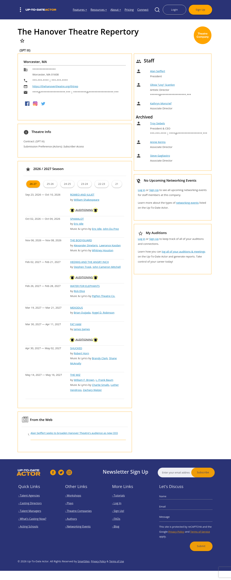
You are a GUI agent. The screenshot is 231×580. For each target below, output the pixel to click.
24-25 (67, 184)
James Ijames (82, 329)
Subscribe (217, 472)
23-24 (84, 184)
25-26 (50, 184)
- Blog (120, 523)
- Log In (121, 507)
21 (116, 184)
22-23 (101, 184)
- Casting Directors (33, 507)
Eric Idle (78, 223)
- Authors (76, 518)
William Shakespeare (86, 199)
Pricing (129, 10)
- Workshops (77, 502)
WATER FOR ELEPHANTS (85, 286)
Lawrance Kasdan (110, 245)
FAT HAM (75, 324)
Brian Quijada (82, 312)
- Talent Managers (32, 513)
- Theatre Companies (81, 513)
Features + (80, 10)
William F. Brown (84, 380)
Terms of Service (195, 527)
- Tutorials (122, 502)
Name (170, 503)
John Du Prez (111, 228)
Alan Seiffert (157, 71)
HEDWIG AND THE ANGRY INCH (89, 262)
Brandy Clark (100, 358)
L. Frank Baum (104, 380)
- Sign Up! (122, 513)
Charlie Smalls (100, 385)
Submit (196, 537)
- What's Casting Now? (34, 518)
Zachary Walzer (92, 390)
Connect (142, 10)
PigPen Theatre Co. (103, 296)
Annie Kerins (158, 142)
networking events (187, 202)
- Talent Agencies (32, 502)
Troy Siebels (157, 123)
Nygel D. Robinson (103, 312)
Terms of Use (120, 574)
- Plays (74, 507)
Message (171, 517)
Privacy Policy (179, 527)
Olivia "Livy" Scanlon (162, 84)
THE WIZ (75, 374)
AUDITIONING (84, 210)
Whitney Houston (102, 250)
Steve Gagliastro (160, 155)
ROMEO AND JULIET (82, 194)
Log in (141, 190)
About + (115, 10)
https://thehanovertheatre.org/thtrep (55, 86)
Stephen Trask (82, 267)
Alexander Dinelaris (86, 245)
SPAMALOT (77, 218)
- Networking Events (80, 523)
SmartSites (84, 574)
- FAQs (121, 518)
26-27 (33, 184)
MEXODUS (76, 307)
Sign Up (200, 9)
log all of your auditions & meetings (183, 251)
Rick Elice (79, 291)
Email (170, 510)
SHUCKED (76, 348)
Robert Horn (81, 353)
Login (174, 9)
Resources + (98, 10)
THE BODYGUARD (81, 240)
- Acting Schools (31, 523)
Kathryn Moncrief (160, 103)
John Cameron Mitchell (107, 267)
